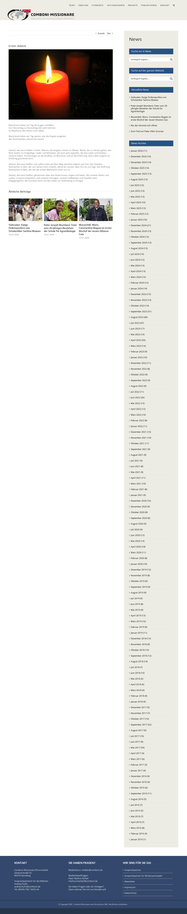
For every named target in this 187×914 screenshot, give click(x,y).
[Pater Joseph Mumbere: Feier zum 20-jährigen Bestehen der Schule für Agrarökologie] (61, 199)
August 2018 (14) (139, 661)
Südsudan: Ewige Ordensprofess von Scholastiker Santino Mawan (25, 228)
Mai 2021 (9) (137, 472)
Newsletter (129, 881)
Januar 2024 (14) (139, 288)
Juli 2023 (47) (137, 322)
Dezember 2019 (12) (141, 569)
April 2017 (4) (137, 753)
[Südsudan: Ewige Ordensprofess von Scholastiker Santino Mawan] (25, 199)
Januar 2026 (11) (139, 150)
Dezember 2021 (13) (141, 431)
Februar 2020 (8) (139, 558)
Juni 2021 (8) (137, 466)
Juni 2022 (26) (137, 397)
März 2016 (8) (137, 827)
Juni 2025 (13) (137, 190)
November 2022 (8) (140, 368)
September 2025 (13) (141, 173)
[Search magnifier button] (171, 59)
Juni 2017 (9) (137, 741)
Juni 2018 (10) (137, 672)
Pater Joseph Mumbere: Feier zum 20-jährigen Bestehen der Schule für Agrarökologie (60, 228)
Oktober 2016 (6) (139, 787)
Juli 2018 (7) (136, 667)
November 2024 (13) (141, 231)
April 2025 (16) (138, 202)
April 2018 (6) (137, 684)
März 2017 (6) (137, 759)
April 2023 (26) (138, 340)
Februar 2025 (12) (139, 213)
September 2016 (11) (141, 793)
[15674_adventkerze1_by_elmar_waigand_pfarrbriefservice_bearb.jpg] (61, 84)
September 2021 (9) (140, 449)
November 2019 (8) (140, 575)
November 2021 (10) (141, 437)
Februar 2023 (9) (139, 351)
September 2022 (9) (140, 380)
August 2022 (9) (138, 386)
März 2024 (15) (138, 277)
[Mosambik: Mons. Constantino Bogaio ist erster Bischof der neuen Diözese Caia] (96, 199)
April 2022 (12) (138, 408)
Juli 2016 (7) (136, 804)
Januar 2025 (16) (139, 219)
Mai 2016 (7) (137, 816)
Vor (109, 33)
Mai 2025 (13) (137, 196)
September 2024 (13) (141, 242)
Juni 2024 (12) (137, 259)
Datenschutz (130, 893)
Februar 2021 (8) (139, 489)
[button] (174, 4)
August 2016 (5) (138, 799)
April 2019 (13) (138, 615)
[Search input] (149, 59)
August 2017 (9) (138, 730)
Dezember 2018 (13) (141, 638)
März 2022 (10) (138, 414)
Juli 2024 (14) (137, 254)
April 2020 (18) (138, 546)
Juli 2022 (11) (137, 391)
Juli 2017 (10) (137, 736)
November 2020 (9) (140, 506)
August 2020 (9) (138, 523)
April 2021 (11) (138, 477)
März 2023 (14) (138, 345)
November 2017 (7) (140, 713)
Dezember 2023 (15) (141, 294)
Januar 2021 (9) (138, 495)
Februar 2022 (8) (139, 420)
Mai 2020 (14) (137, 541)
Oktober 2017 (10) (140, 718)
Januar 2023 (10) (139, 357)
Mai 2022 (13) (137, 403)
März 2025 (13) (138, 208)
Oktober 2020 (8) (139, 512)
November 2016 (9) (140, 782)
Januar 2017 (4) (138, 770)
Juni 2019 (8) (137, 604)
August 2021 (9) (138, 454)
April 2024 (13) (138, 271)
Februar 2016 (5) (139, 833)
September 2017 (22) (141, 724)
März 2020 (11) (138, 552)
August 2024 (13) (139, 248)
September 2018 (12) (141, 655)
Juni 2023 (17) (137, 328)
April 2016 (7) (137, 822)
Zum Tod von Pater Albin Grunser (147, 131)
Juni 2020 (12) (137, 535)
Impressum (130, 887)
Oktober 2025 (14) (140, 167)
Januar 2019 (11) (139, 632)
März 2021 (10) (138, 483)
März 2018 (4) (137, 690)
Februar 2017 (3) (139, 764)
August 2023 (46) (139, 317)
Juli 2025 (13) (137, 185)
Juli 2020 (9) (136, 529)
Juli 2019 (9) (136, 598)
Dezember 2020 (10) (141, 500)
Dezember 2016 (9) (140, 776)
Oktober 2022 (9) (139, 374)
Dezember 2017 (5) (140, 707)
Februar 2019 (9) (139, 627)
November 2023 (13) (141, 300)
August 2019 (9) (138, 592)
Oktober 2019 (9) (139, 581)
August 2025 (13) (139, 179)
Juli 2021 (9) (136, 460)
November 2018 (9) (140, 644)
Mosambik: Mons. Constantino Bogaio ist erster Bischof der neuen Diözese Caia (95, 229)
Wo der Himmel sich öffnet (144, 125)
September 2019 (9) (140, 586)
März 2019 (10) (138, 621)
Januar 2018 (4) (138, 701)
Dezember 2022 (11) (141, 363)
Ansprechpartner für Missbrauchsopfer (143, 875)
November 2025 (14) (141, 162)
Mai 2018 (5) (137, 678)
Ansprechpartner (132, 870)
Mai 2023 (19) (137, 334)
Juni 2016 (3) (137, 810)
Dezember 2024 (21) (141, 225)
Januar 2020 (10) (139, 563)
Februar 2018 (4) (139, 695)
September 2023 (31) (141, 311)
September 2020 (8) (140, 518)
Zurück (101, 33)
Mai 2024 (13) (137, 265)
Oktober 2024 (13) (140, 236)
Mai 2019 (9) (137, 609)
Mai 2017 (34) (137, 747)
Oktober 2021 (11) (140, 443)
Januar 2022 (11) (139, 426)
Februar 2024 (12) (139, 282)
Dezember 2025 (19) (141, 156)
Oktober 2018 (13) (140, 649)
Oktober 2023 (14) (140, 305)
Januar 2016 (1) (138, 839)
